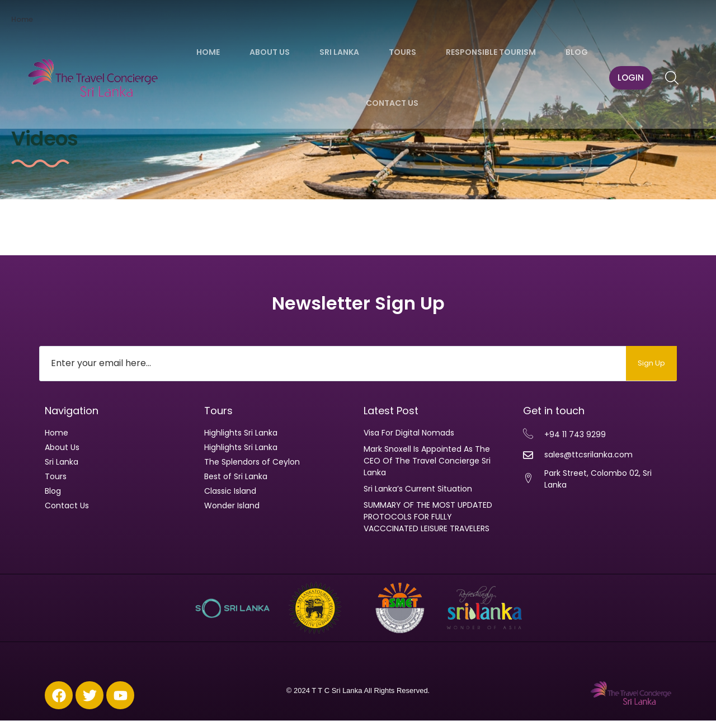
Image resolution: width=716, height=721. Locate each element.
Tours (402, 52)
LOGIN (631, 77)
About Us (269, 52)
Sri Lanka (339, 52)
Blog (577, 52)
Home (208, 52)
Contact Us (392, 103)
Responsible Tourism (491, 52)
